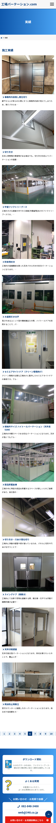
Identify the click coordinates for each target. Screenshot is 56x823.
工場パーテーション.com (19, 4)
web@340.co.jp (28, 812)
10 (51, 733)
